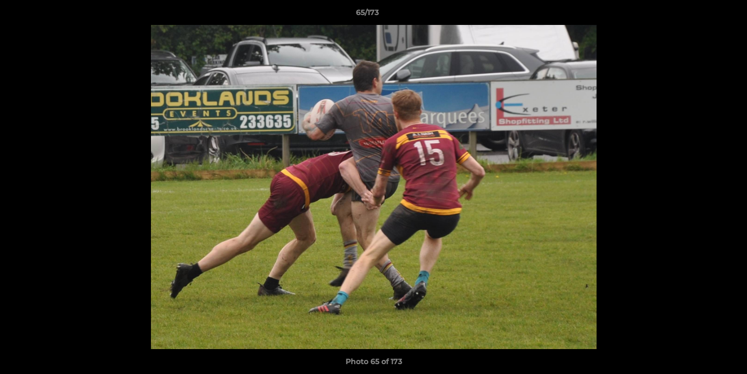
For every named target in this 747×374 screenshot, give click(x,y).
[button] (703, 15)
